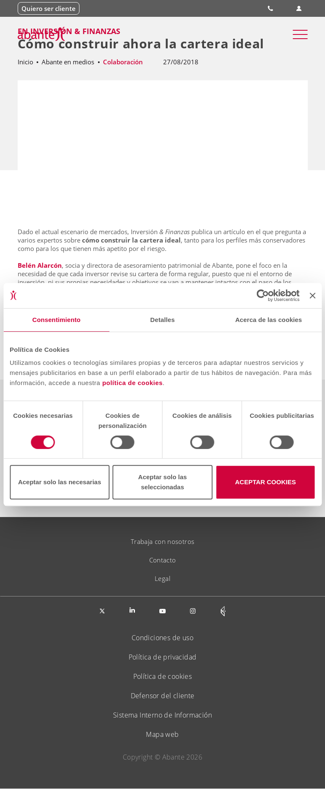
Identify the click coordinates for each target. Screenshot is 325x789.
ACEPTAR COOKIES (265, 482)
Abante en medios (68, 62)
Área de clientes (298, 8)
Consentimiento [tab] (56, 319)
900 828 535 (271, 8)
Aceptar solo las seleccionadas (162, 482)
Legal (162, 578)
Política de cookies (162, 676)
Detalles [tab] (162, 319)
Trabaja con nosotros (163, 541)
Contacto (162, 560)
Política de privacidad (163, 657)
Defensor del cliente (163, 695)
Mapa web (162, 734)
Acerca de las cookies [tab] (268, 319)
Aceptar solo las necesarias (59, 482)
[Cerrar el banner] (312, 295)
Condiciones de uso (162, 637)
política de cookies (132, 382)
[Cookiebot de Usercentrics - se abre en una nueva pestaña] (263, 295)
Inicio (25, 62)
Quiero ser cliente (48, 8)
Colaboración (123, 62)
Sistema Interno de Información (162, 715)
